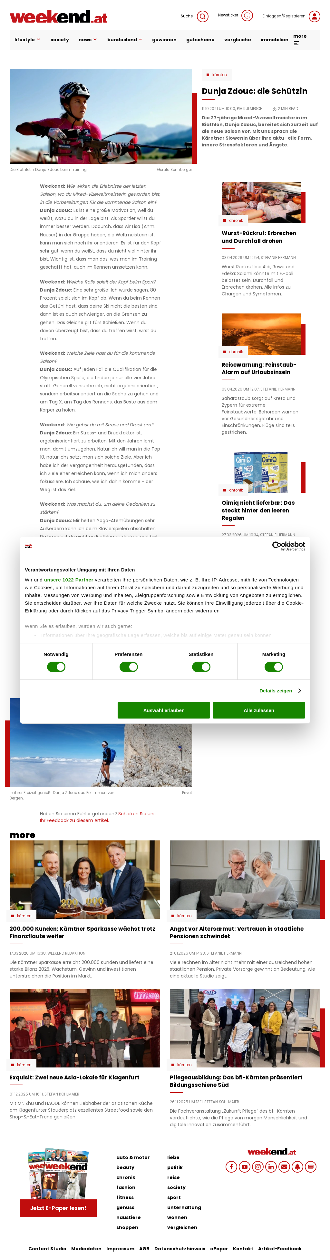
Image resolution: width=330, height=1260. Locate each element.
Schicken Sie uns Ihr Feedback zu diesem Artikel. (98, 817)
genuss (125, 1207)
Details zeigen (275, 690)
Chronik (236, 220)
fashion (125, 1187)
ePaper (219, 1248)
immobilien (274, 39)
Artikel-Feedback (280, 1248)
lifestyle (28, 39)
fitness (125, 1197)
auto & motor (133, 1157)
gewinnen (164, 39)
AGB (144, 1248)
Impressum (120, 1248)
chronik (125, 1177)
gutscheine (200, 39)
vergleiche (237, 39)
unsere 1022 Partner (68, 579)
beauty (125, 1167)
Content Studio (47, 1248)
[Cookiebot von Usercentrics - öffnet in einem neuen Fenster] (277, 546)
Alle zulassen (259, 710)
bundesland (124, 39)
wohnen (177, 1217)
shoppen (127, 1227)
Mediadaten (86, 1248)
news (88, 39)
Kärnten (219, 74)
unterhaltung (184, 1207)
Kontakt (243, 1248)
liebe (173, 1157)
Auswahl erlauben (164, 710)
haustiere (128, 1217)
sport (174, 1197)
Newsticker (235, 15)
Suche (195, 16)
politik (175, 1167)
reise (173, 1177)
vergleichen (182, 1227)
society (60, 39)
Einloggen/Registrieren (291, 16)
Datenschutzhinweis (179, 1248)
